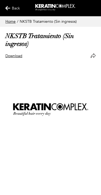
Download (13, 55)
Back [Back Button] (10, 8)
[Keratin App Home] (55, 9)
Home (10, 21)
